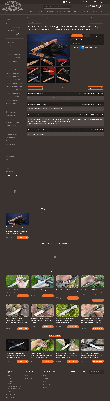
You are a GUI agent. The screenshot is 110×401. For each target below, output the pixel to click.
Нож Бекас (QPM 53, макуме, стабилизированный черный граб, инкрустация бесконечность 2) (66, 355)
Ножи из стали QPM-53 (13, 93)
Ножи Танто (10, 153)
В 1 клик (77, 40)
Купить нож (77, 36)
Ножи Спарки (10, 46)
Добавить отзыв (35, 88)
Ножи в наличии (13, 34)
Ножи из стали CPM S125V (14, 87)
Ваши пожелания (11, 398)
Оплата (76, 11)
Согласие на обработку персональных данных (13, 387)
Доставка (67, 11)
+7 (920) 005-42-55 (96, 6)
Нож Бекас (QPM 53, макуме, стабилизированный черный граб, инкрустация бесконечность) (91, 355)
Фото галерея (47, 384)
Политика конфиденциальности (12, 382)
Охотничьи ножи (11, 112)
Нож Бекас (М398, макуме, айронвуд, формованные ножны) (41, 291)
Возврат (8, 378)
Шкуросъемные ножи (12, 119)
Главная (33, 11)
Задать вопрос (95, 88)
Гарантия (9, 375)
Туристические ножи (12, 122)
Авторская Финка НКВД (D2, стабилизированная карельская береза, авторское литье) (16, 355)
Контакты (100, 11)
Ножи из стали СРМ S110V (14, 83)
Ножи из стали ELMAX (13, 80)
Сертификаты (29, 378)
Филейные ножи (11, 141)
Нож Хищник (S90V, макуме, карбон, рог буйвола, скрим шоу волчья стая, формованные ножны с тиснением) (17, 322)
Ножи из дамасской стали (14, 54)
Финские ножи (10, 42)
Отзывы (84, 11)
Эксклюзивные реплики (13, 27)
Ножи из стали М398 (12, 73)
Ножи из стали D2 (11, 103)
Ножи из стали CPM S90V (14, 90)
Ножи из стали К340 (12, 97)
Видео (50, 11)
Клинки (8, 168)
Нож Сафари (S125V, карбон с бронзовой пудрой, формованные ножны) (41, 321)
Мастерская (9, 171)
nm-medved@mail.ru (97, 8)
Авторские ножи (11, 24)
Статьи (57, 11)
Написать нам (10, 394)
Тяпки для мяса (10, 144)
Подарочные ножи (11, 125)
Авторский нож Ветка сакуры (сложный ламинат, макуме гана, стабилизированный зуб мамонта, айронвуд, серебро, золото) (16, 230)
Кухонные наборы (11, 134)
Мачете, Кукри (10, 156)
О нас (91, 11)
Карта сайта (47, 387)
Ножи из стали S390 (12, 70)
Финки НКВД (10, 31)
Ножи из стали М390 (12, 76)
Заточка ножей (10, 391)
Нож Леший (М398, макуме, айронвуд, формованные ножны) (16, 291)
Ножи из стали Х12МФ (13, 58)
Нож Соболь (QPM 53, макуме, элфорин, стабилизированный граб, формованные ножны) (67, 292)
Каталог (42, 11)
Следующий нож (96, 22)
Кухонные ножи (10, 137)
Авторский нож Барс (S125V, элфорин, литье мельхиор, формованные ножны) (65, 321)
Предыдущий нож (34, 22)
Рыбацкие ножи (11, 115)
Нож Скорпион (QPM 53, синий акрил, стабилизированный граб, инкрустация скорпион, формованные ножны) (91, 293)
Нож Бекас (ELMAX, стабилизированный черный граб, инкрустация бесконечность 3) (41, 355)
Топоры (8, 159)
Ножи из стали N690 (12, 100)
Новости (46, 375)
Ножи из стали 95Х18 (12, 61)
